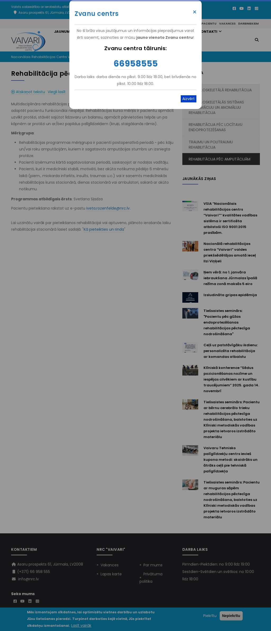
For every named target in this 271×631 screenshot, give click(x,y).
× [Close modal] (194, 12)
